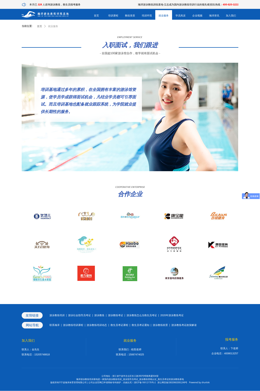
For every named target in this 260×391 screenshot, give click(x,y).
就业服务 (53, 26)
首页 (39, 26)
